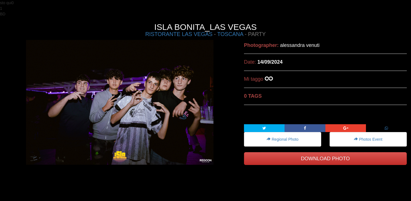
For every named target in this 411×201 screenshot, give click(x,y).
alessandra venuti (300, 45)
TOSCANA (230, 34)
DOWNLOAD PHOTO (325, 158)
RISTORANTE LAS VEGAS (178, 34)
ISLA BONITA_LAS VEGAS (205, 27)
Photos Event (368, 139)
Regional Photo (283, 139)
